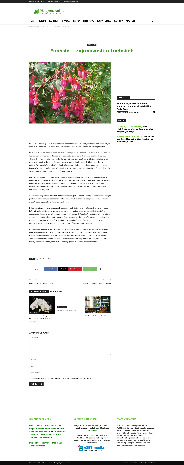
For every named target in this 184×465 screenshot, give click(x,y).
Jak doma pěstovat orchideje (67, 310)
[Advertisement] (92, 35)
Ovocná (76, 21)
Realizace (130, 21)
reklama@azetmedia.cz (70, 1)
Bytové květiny (104, 21)
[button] (152, 21)
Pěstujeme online (135, 112)
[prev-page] (30, 322)
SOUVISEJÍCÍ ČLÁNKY (39, 291)
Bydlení (42, 21)
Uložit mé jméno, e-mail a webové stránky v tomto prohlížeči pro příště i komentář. (62, 378)
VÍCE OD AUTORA (56, 291)
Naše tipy (118, 21)
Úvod (33, 21)
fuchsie (50, 259)
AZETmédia (49, 463)
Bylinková (53, 21)
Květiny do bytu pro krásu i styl (95, 315)
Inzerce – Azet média (54, 1)
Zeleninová (88, 21)
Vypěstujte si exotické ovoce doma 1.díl (95, 283)
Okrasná (66, 21)
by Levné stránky (64, 463)
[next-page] (34, 322)
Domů (31, 26)
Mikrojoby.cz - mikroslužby (129, 127)
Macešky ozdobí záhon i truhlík (41, 283)
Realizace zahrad (122, 112)
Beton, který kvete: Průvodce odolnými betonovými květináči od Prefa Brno (134, 106)
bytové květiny (41, 259)
